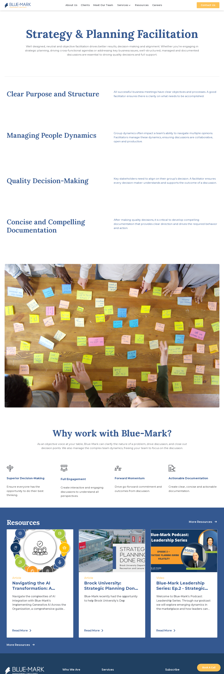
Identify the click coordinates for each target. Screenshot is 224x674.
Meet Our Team (103, 5)
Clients (85, 5)
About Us (71, 5)
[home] (18, 5)
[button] (124, 5)
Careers (157, 5)
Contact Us (208, 5)
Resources (142, 5)
